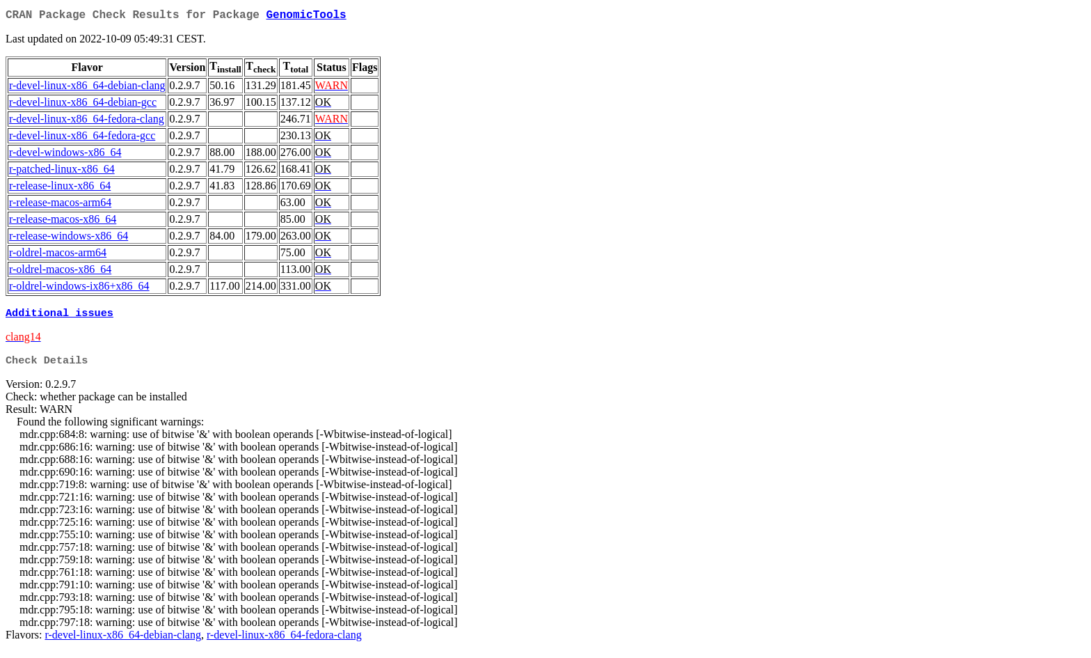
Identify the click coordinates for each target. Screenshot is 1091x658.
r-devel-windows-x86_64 (65, 155)
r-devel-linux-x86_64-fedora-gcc (82, 138)
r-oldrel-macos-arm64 (57, 255)
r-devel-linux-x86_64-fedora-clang (86, 121)
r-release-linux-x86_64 (60, 188)
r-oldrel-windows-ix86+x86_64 (79, 289)
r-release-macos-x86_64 (62, 222)
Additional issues (59, 317)
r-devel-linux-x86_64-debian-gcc (83, 105)
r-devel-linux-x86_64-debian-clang (87, 88)
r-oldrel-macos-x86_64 (60, 272)
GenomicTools (306, 16)
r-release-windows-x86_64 (68, 238)
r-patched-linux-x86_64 (62, 172)
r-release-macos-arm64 (60, 205)
